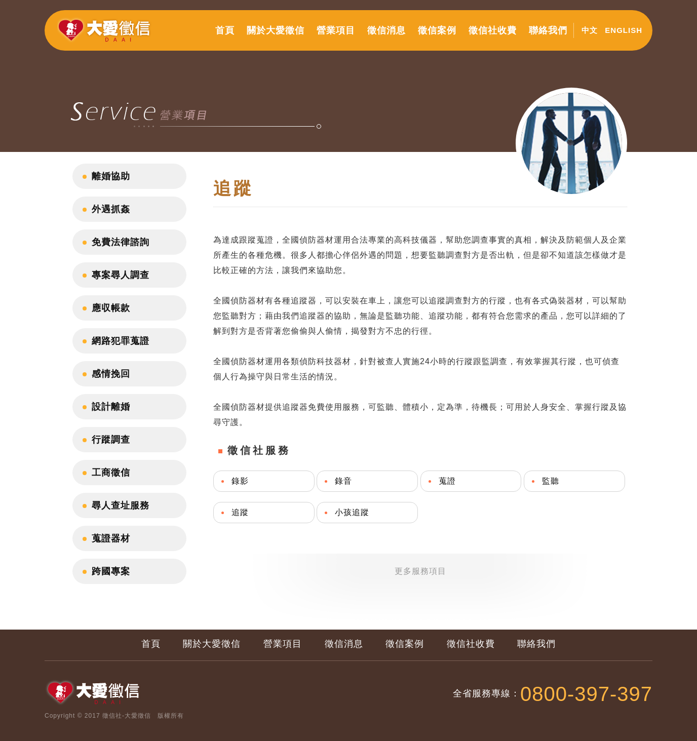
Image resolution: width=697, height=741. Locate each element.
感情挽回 (111, 374)
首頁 (225, 30)
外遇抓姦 (111, 209)
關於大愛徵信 (275, 30)
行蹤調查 (111, 440)
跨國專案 (111, 571)
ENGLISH (623, 30)
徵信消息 (386, 30)
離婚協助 (111, 176)
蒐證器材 (111, 538)
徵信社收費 (493, 30)
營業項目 (336, 30)
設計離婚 (111, 407)
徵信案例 (437, 30)
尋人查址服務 (120, 505)
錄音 (343, 481)
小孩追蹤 (352, 512)
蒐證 (447, 481)
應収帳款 (111, 308)
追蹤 (240, 512)
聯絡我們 (548, 30)
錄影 (240, 481)
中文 (590, 30)
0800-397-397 (586, 694)
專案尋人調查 (120, 275)
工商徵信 (111, 472)
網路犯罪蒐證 (120, 341)
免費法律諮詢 (120, 242)
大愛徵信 (106, 34)
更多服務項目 (420, 571)
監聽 (550, 481)
